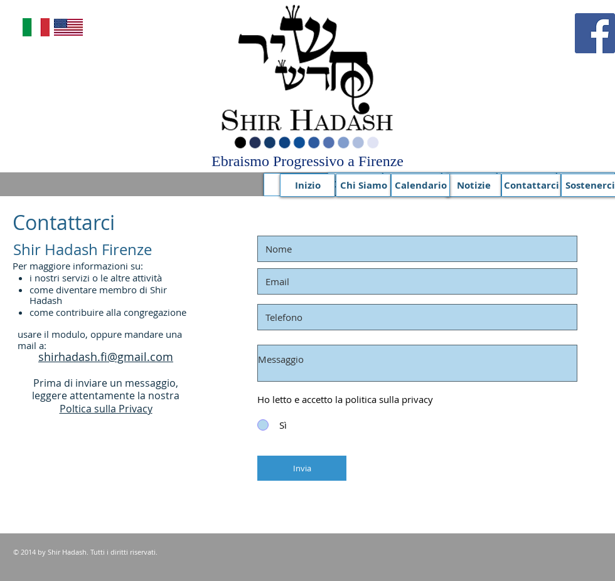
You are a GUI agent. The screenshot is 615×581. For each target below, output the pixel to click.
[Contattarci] (531, 185)
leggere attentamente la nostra (105, 395)
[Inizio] (307, 185)
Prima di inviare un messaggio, (105, 383)
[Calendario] (420, 185)
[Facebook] (595, 33)
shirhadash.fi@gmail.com (105, 356)
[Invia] (301, 468)
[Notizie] (473, 185)
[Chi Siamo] (363, 185)
